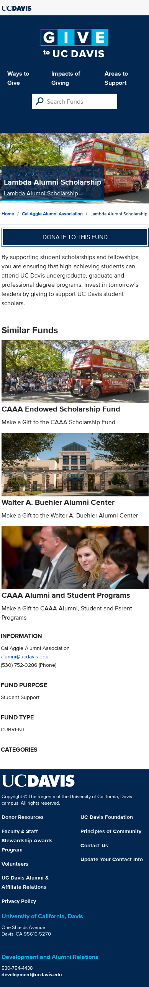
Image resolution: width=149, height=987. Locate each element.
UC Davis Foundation (106, 817)
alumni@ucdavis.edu (25, 656)
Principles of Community (110, 831)
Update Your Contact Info (111, 859)
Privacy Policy (19, 901)
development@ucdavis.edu (32, 974)
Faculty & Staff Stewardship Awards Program (27, 840)
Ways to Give (18, 78)
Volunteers (15, 864)
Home (8, 213)
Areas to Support (116, 78)
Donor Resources (23, 817)
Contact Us (94, 845)
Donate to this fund (75, 237)
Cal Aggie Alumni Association (52, 213)
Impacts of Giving (65, 78)
